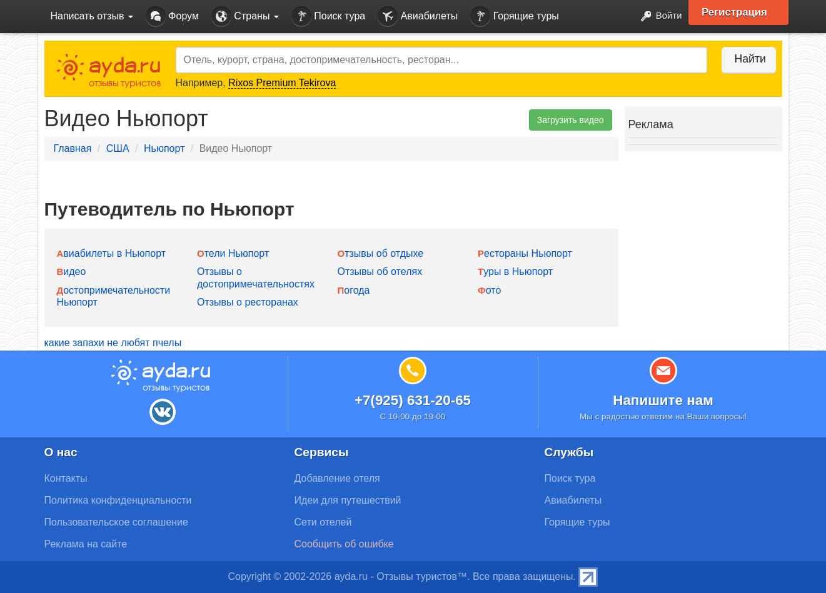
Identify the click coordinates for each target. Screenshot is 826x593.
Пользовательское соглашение (116, 522)
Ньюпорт (164, 148)
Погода (354, 290)
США (117, 148)
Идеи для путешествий (348, 500)
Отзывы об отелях (380, 271)
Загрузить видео (570, 120)
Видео (71, 271)
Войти (656, 16)
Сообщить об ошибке (344, 544)
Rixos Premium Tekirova (282, 82)
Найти (744, 58)
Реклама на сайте (86, 544)
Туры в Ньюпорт (515, 271)
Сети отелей (323, 522)
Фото (489, 290)
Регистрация (739, 12)
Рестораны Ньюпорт (525, 253)
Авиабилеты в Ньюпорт (111, 253)
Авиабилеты (418, 16)
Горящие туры (514, 16)
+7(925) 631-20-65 (413, 400)
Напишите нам (663, 400)
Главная (73, 148)
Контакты (66, 478)
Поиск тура (328, 16)
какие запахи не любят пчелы (113, 342)
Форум (172, 16)
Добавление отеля (337, 478)
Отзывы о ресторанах (247, 302)
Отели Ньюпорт (233, 253)
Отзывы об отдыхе (381, 253)
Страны (245, 16)
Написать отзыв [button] (92, 16)
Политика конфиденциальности (118, 500)
